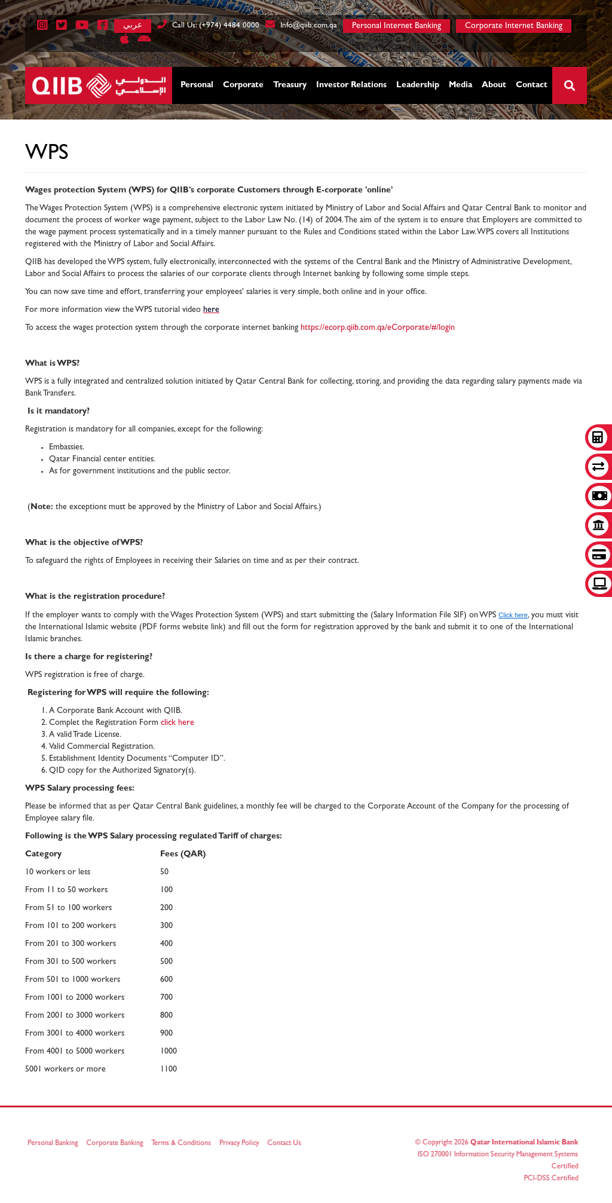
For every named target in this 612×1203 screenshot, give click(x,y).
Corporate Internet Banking (513, 26)
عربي (132, 24)
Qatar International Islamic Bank (521, 1143)
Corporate (243, 85)
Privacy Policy (242, 1143)
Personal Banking (56, 1143)
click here (177, 723)
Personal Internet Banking (396, 26)
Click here (513, 615)
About (494, 85)
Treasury (290, 85)
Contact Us (288, 1143)
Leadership (417, 85)
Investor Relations (351, 85)
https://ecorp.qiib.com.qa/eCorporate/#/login (378, 328)
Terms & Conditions (185, 1143)
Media (460, 85)
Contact (531, 85)
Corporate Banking (118, 1143)
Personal (196, 85)
